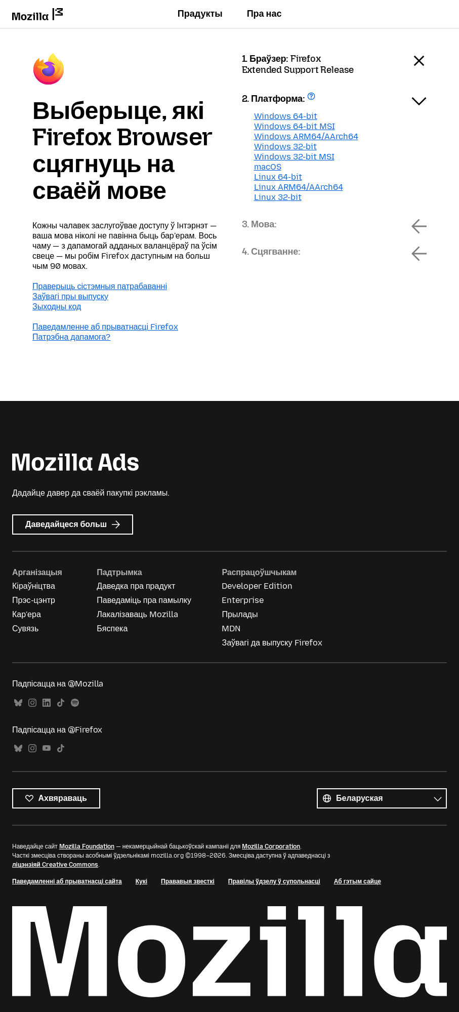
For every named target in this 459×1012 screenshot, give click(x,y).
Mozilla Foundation (86, 846)
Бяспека (112, 628)
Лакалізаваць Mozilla (137, 614)
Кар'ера (26, 614)
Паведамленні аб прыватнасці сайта (67, 881)
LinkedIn (46, 703)
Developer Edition (257, 586)
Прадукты (200, 13)
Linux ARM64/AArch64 (298, 187)
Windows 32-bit (285, 146)
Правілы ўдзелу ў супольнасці (274, 881)
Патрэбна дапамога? (71, 337)
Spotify (75, 703)
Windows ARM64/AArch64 (306, 136)
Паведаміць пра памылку (144, 600)
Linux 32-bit (278, 197)
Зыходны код (56, 306)
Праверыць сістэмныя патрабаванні (99, 286)
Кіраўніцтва (33, 586)
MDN (231, 628)
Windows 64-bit (285, 116)
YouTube (46, 748)
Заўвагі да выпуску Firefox (272, 642)
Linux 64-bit (278, 177)
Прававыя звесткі (188, 881)
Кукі (141, 881)
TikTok (61, 703)
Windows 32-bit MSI (294, 156)
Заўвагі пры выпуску (70, 296)
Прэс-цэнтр (33, 600)
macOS (267, 167)
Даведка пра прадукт (136, 586)
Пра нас (264, 13)
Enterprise (243, 600)
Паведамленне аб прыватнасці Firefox (105, 327)
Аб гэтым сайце (357, 881)
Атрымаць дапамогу (312, 99)
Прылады (240, 614)
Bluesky (18, 703)
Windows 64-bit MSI (294, 126)
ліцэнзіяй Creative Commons (55, 864)
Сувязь (25, 628)
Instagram (32, 703)
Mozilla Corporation (271, 846)
